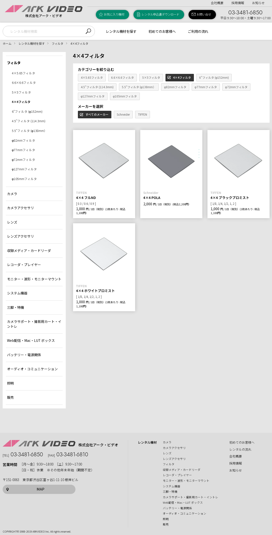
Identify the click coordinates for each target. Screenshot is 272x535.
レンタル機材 (147, 442)
